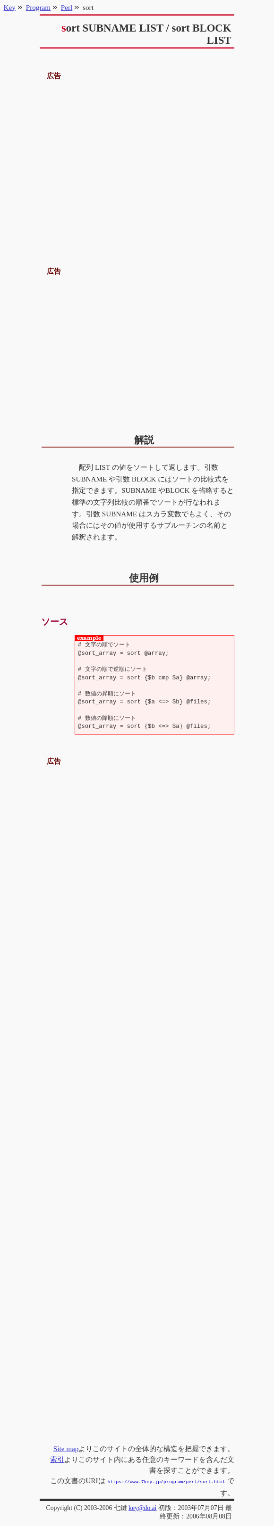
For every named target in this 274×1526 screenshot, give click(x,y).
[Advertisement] (137, 163)
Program (38, 7)
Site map (66, 1448)
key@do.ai (142, 1506)
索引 (57, 1459)
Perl (66, 7)
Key (10, 7)
